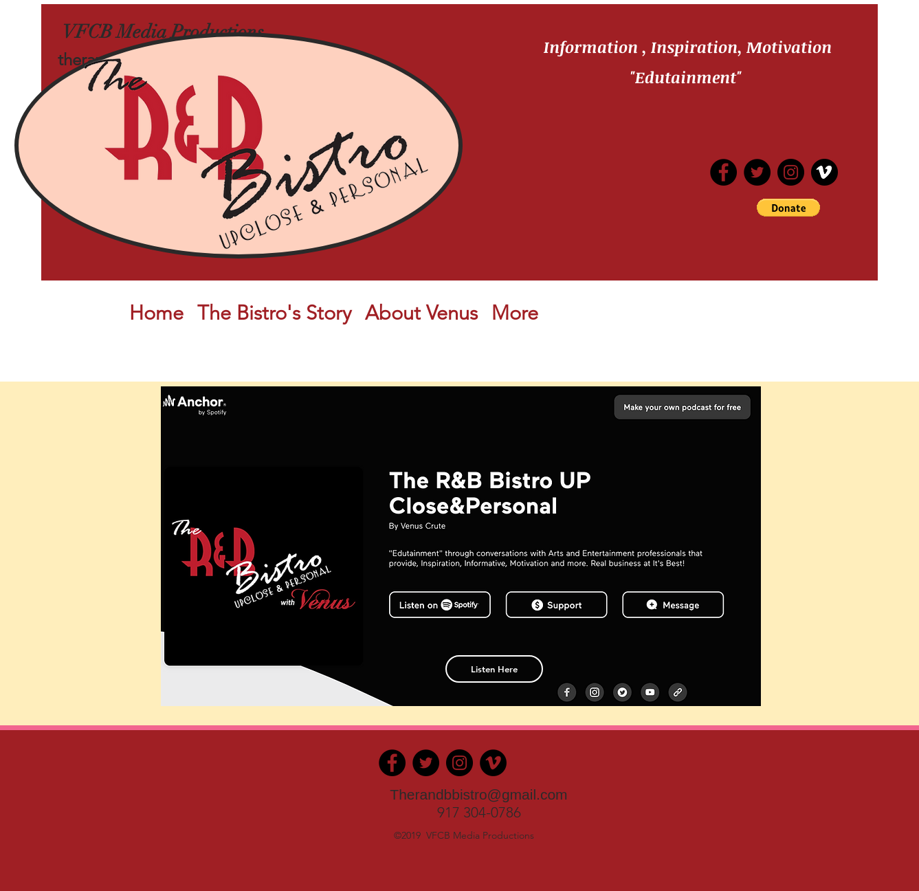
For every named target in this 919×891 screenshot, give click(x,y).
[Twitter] (757, 172)
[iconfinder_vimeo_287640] (824, 172)
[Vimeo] (493, 762)
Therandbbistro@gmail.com (478, 794)
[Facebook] (392, 762)
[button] (788, 208)
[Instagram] (790, 172)
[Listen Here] (494, 669)
